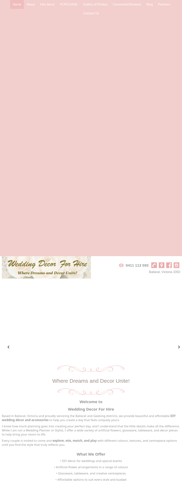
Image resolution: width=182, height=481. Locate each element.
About (30, 4)
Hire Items (47, 4)
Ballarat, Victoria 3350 (164, 33)
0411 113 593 (137, 27)
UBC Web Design (114, 478)
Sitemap (7, 478)
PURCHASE (69, 4)
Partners (164, 4)
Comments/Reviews (127, 4)
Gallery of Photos (95, 4)
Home (17, 4)
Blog (149, 4)
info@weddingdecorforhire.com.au (23, 465)
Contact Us (91, 13)
